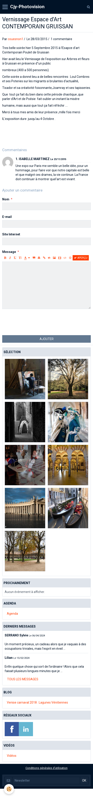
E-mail (7, 217)
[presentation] (36, 322)
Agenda (12, 613)
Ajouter (47, 339)
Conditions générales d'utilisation (46, 768)
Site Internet (11, 234)
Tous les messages (22, 679)
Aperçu (80, 257)
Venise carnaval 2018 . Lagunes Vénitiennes (37, 702)
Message (9, 252)
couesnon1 (15, 39)
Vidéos (11, 755)
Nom (5, 199)
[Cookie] (9, 789)
